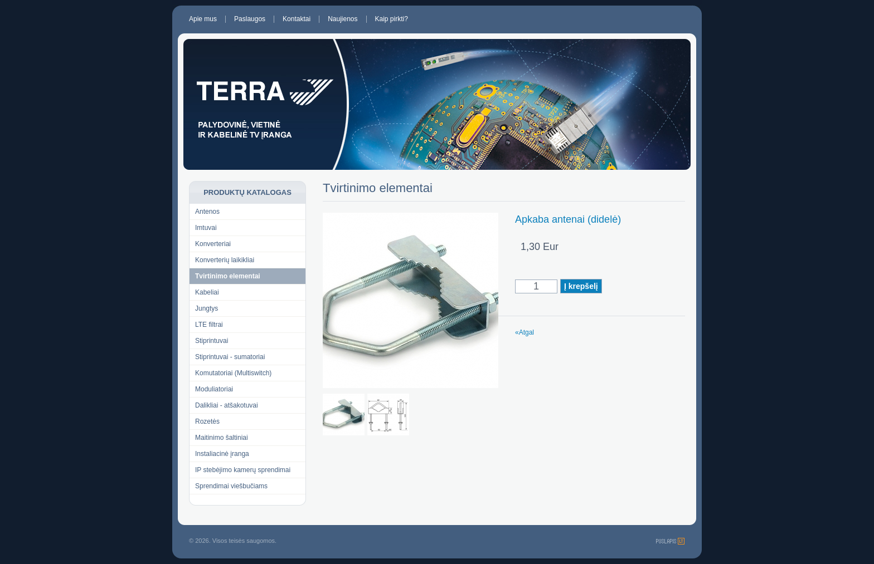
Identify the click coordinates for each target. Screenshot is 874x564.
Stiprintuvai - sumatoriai (230, 357)
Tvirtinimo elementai (227, 276)
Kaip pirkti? (391, 19)
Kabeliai (207, 292)
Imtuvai (206, 228)
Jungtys (206, 308)
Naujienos (342, 19)
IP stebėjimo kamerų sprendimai (242, 470)
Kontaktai (296, 19)
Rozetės (207, 421)
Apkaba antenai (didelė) (568, 219)
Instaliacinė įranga (222, 454)
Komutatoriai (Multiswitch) (233, 373)
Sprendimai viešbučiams (231, 486)
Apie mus (203, 19)
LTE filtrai (209, 324)
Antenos (207, 211)
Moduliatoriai (214, 389)
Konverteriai (213, 244)
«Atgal (524, 332)
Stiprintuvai (211, 341)
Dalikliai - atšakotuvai (226, 405)
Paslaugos (249, 19)
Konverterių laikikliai (224, 260)
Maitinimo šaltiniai (221, 438)
